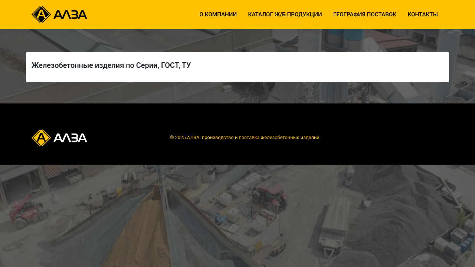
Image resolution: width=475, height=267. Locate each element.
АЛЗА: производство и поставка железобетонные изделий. (254, 137)
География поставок (364, 14)
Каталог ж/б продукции (285, 14)
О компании (218, 14)
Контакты (422, 14)
